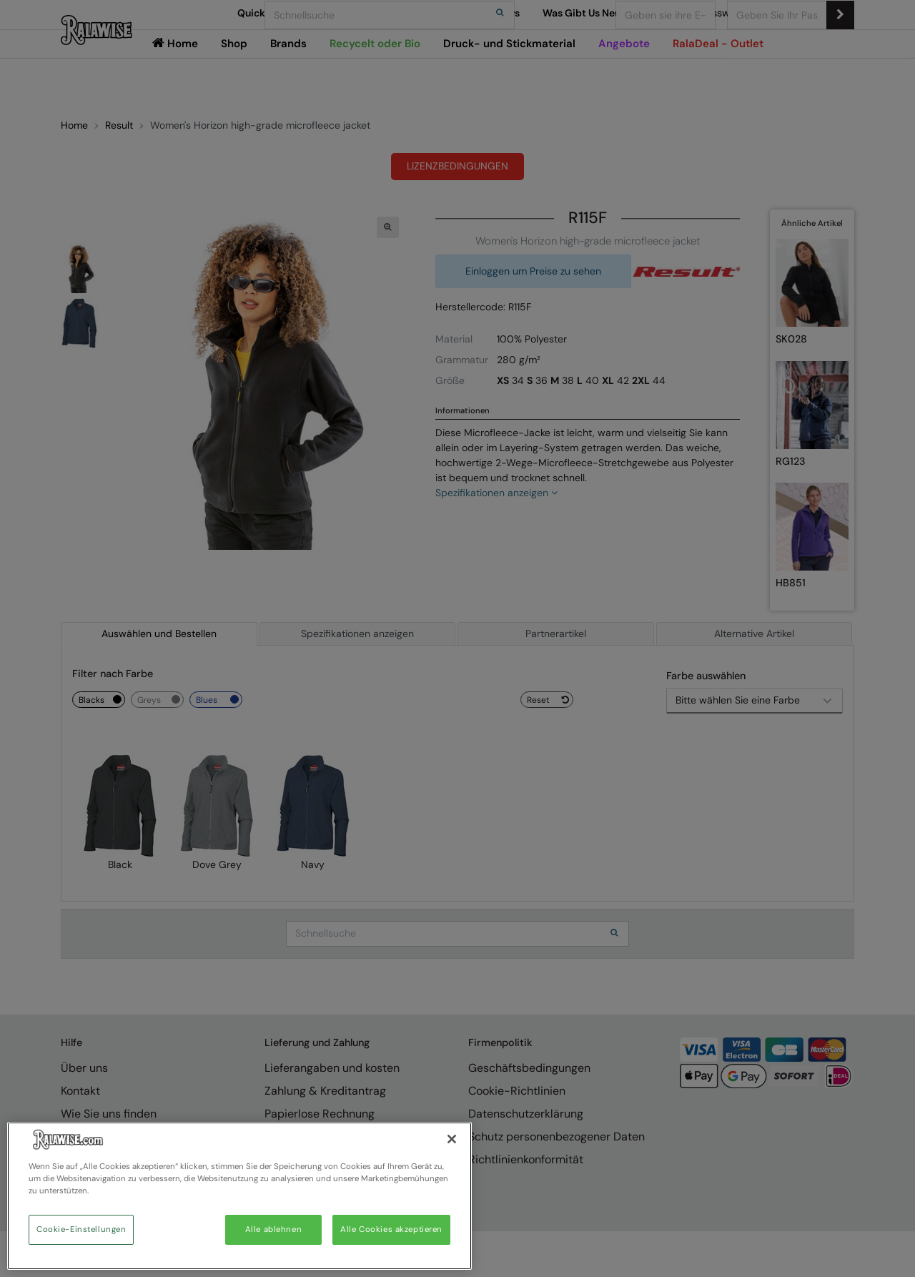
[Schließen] (452, 1139)
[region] (239, 1196)
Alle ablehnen (273, 1229)
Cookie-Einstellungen (81, 1229)
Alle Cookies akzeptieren (391, 1229)
